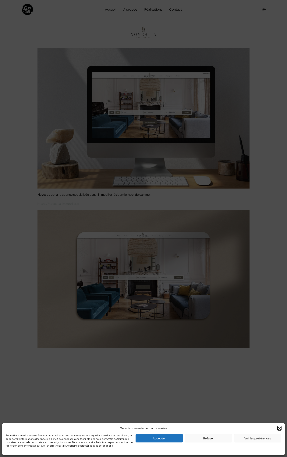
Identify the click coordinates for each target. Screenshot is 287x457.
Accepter (159, 438)
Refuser (208, 438)
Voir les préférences (257, 438)
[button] (279, 428)
